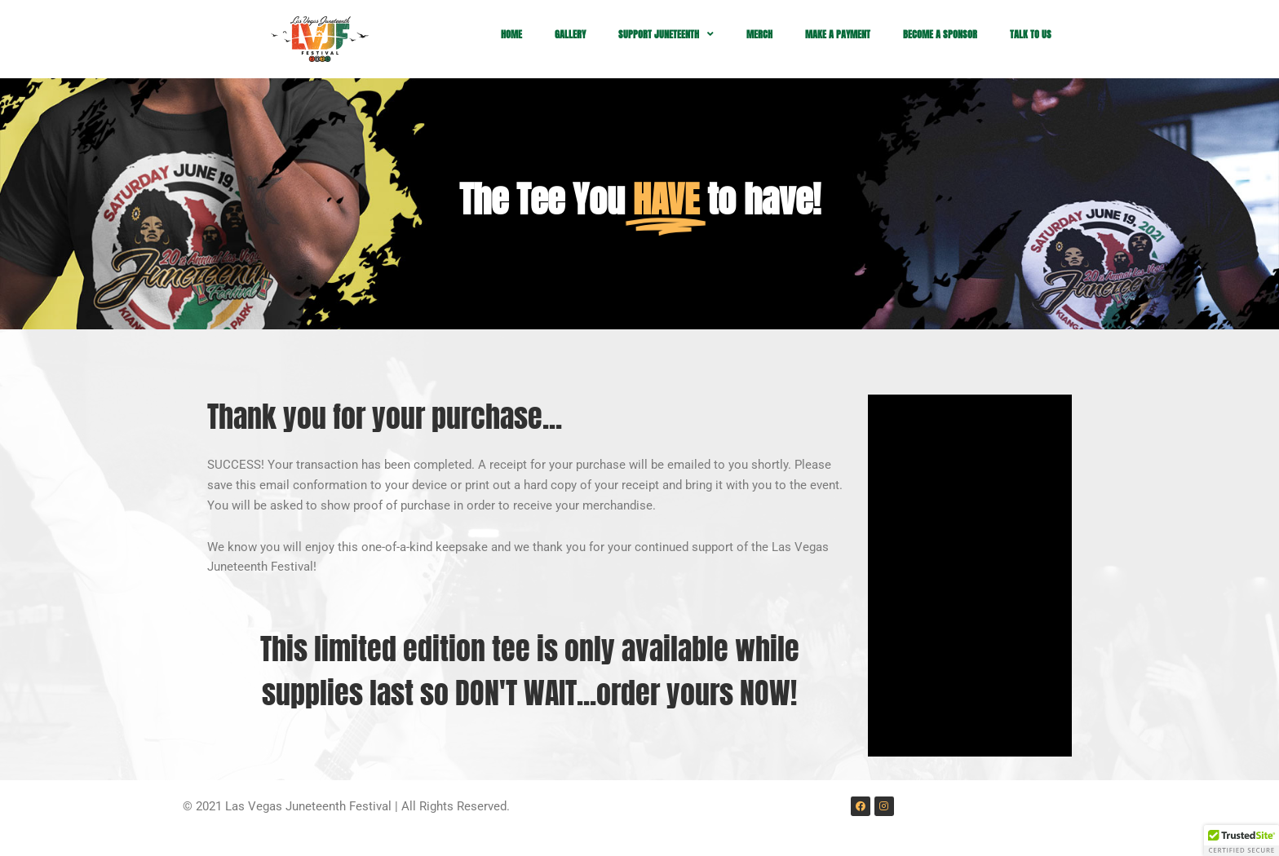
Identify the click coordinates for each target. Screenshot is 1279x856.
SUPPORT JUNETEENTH (666, 34)
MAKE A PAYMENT (837, 34)
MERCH (759, 34)
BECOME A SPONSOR (940, 34)
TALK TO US (1030, 34)
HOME (511, 34)
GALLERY (570, 34)
